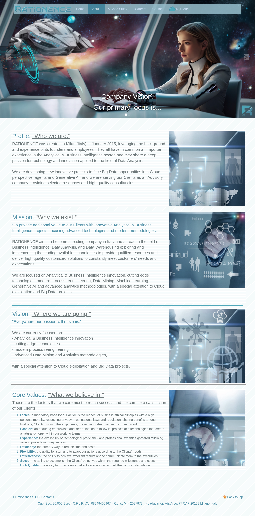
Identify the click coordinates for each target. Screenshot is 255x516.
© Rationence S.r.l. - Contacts (33, 497)
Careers (140, 9)
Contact (157, 9)
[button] (9, 59)
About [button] (96, 9)
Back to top (233, 497)
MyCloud (179, 8)
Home (80, 9)
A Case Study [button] (118, 9)
